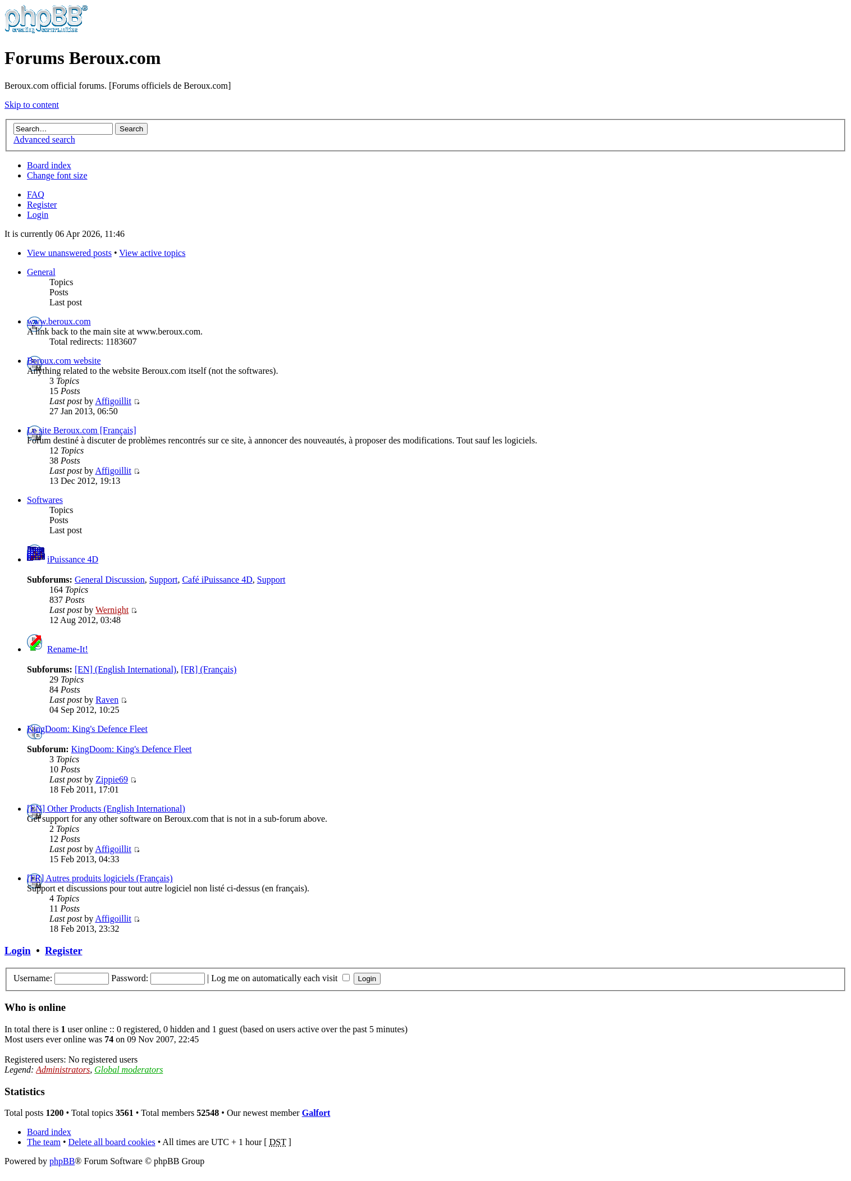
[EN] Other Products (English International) (106, 808)
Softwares (45, 500)
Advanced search (44, 139)
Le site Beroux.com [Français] (81, 430)
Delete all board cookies (111, 1142)
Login (37, 214)
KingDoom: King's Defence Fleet (87, 729)
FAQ (35, 194)
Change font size (57, 175)
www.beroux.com (59, 321)
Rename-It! (67, 649)
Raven (106, 699)
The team (44, 1142)
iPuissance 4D (72, 559)
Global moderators (128, 1069)
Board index (49, 165)
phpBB (62, 1161)
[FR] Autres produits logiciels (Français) (100, 878)
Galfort (316, 1113)
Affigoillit (113, 401)
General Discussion (110, 579)
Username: (32, 978)
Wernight (112, 610)
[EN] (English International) (125, 669)
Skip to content (31, 104)
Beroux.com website (64, 360)
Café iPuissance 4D (217, 579)
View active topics (152, 253)
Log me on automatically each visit (280, 978)
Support (163, 579)
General (41, 272)
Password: (129, 978)
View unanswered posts (69, 253)
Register (42, 204)
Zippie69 (111, 779)
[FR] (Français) (208, 669)
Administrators (63, 1069)
